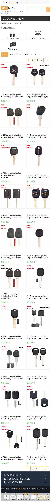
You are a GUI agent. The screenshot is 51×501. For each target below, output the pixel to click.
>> (47, 60)
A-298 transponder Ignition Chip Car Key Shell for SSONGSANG (11, 296)
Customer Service (17, 479)
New (5, 54)
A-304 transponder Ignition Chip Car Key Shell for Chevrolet (11, 175)
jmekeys (19, 489)
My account (13, 482)
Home (6, 3)
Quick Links (12, 475)
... (41, 60)
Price (20, 54)
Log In (15, 3)
